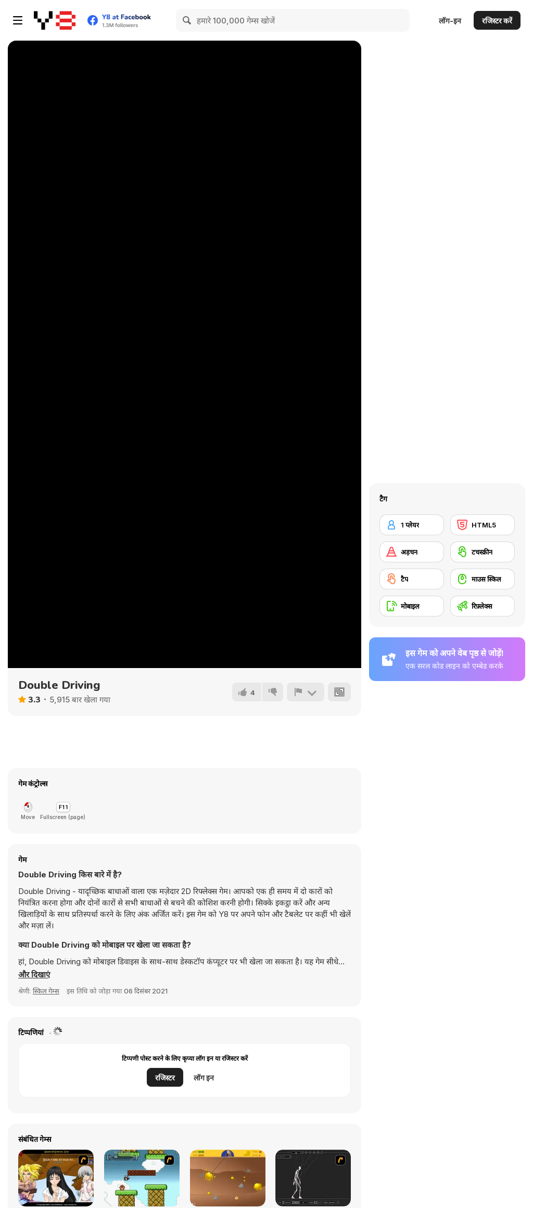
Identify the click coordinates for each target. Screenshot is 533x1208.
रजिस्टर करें (497, 20)
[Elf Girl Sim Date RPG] (56, 1178)
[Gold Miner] (227, 1178)
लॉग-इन (450, 20)
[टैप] (411, 579)
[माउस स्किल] (482, 579)
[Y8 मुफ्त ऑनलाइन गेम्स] (54, 20)
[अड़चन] (411, 552)
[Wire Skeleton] (313, 1178)
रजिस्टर (165, 1077)
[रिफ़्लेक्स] (482, 606)
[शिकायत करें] (305, 692)
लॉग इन (204, 1077)
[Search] (187, 20)
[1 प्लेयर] (411, 524)
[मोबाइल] (411, 606)
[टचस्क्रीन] (482, 552)
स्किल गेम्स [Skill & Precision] (46, 991)
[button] (34, 974)
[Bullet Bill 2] (142, 1178)
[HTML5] (482, 524)
